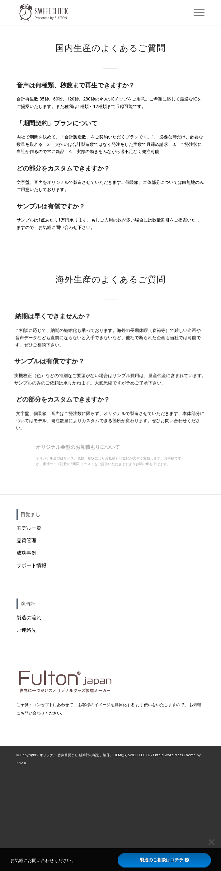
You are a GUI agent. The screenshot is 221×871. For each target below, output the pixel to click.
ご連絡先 (26, 629)
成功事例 (26, 552)
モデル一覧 (28, 527)
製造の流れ (28, 617)
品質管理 (26, 540)
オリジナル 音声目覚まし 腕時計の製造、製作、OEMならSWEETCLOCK (95, 754)
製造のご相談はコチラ (164, 860)
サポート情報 (31, 565)
